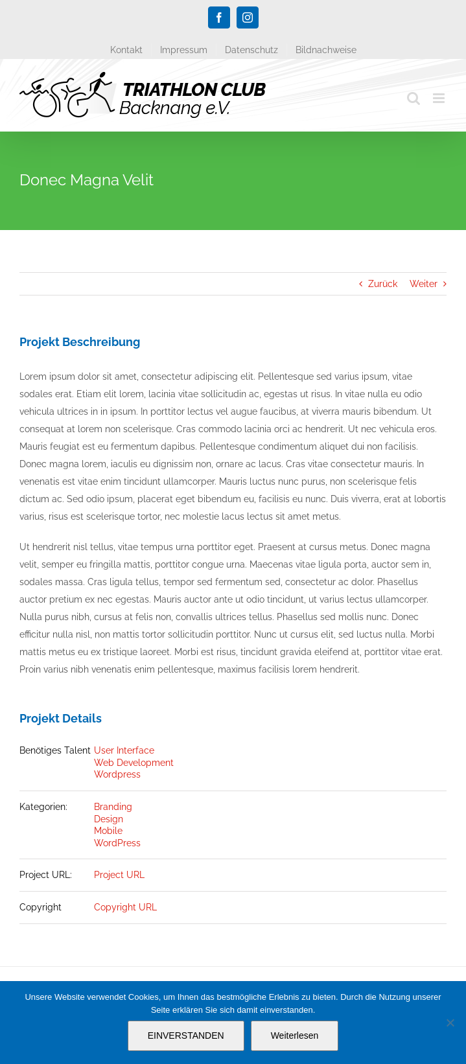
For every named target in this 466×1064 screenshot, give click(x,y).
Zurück (382, 284)
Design (108, 819)
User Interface (124, 750)
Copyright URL (125, 907)
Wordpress (117, 774)
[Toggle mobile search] (413, 98)
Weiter (423, 284)
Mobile (108, 831)
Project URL (119, 875)
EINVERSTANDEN (186, 1035)
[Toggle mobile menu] (440, 98)
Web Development (134, 763)
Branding (113, 807)
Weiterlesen (295, 1035)
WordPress (117, 843)
